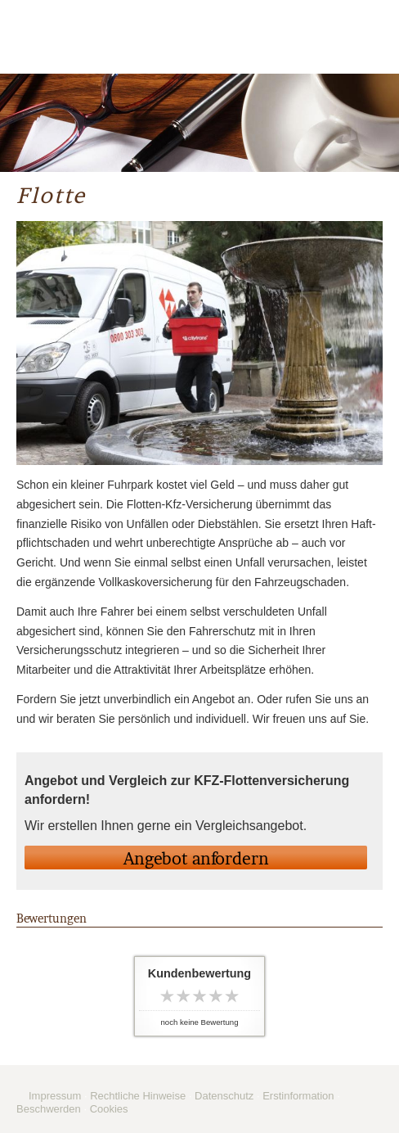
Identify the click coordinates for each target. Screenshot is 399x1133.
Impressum (55, 1096)
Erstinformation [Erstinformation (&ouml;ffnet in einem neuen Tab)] (298, 1096)
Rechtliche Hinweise (138, 1096)
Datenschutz (224, 1096)
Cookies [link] (109, 1109)
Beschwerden (48, 1109)
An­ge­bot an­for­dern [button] (196, 859)
